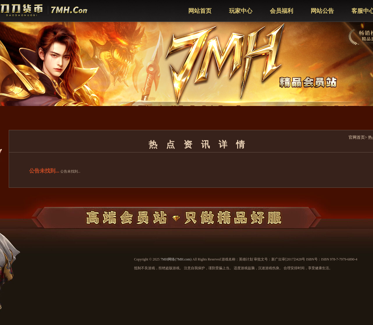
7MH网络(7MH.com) (176, 259)
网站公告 (322, 11)
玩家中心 (240, 11)
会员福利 (281, 11)
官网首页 (357, 137)
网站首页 (200, 11)
